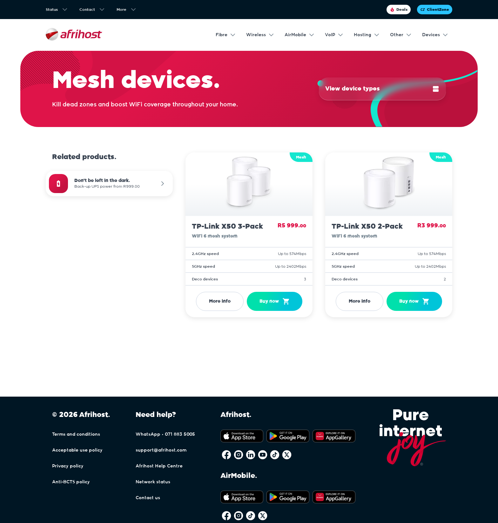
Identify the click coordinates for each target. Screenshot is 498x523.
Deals (398, 9)
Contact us (148, 498)
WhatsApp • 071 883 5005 (165, 434)
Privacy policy (68, 466)
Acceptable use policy (77, 450)
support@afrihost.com (161, 450)
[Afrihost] (74, 35)
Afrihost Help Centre (159, 466)
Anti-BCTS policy (71, 482)
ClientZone (434, 9)
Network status (153, 482)
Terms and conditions (76, 434)
